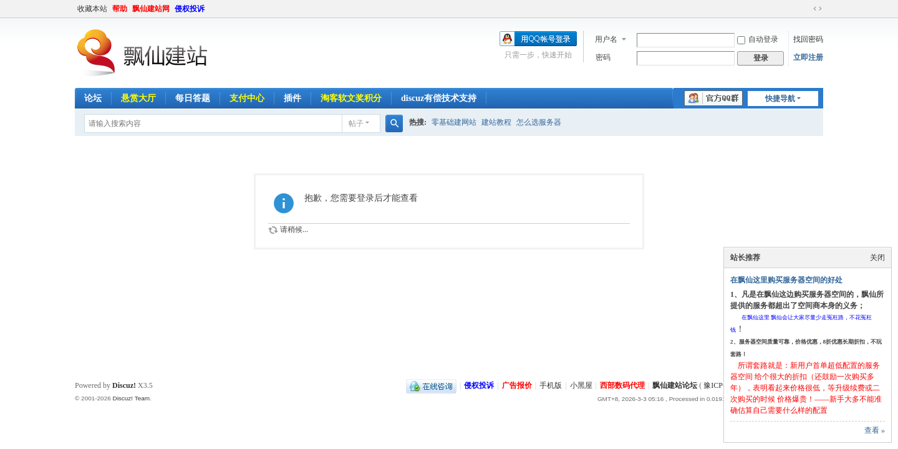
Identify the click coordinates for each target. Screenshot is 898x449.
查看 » (874, 430)
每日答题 (192, 98)
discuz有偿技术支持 (438, 98)
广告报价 (517, 385)
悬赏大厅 (138, 98)
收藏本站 (92, 8)
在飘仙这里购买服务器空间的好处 (786, 280)
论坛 (93, 98)
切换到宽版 (817, 8)
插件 (292, 98)
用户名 (606, 39)
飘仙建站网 (151, 8)
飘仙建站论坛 (674, 385)
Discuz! (124, 385)
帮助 (119, 8)
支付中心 (246, 98)
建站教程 (496, 122)
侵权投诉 (190, 8)
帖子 (356, 123)
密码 (603, 57)
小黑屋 (581, 385)
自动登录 (757, 39)
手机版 (550, 385)
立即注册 (808, 57)
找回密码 (808, 39)
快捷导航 (780, 98)
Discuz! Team (131, 398)
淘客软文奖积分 (351, 98)
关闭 (877, 257)
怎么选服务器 (538, 122)
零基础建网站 (454, 122)
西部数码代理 (622, 385)
